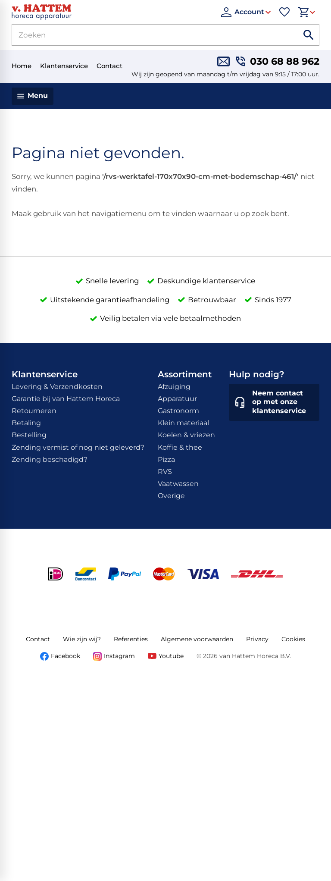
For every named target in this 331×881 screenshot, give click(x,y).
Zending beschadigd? (49, 459)
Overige (171, 496)
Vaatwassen (178, 484)
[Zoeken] (145, 35)
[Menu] (32, 96)
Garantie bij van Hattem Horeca (66, 399)
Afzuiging (174, 386)
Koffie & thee (180, 447)
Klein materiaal (183, 423)
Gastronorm (178, 411)
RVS (165, 471)
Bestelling (29, 435)
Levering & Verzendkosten (57, 386)
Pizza (166, 459)
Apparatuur (177, 399)
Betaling (26, 423)
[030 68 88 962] (277, 61)
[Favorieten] (284, 12)
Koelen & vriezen (186, 435)
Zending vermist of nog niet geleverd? (78, 447)
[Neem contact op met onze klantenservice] (274, 402)
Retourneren (34, 411)
